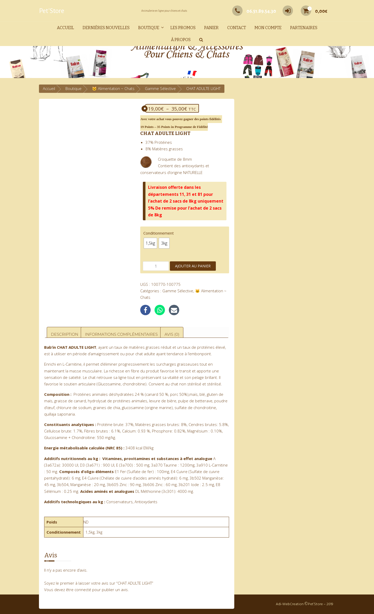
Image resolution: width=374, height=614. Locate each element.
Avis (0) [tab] (171, 334)
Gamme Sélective (160, 88)
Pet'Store (51, 11)
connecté (83, 589)
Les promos (183, 27)
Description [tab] (64, 334)
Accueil (65, 27)
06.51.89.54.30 (254, 11)
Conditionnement (158, 233)
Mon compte (268, 27)
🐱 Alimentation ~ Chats (113, 88)
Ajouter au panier (193, 265)
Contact (236, 27)
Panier (211, 27)
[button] (201, 40)
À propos (181, 39)
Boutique (148, 27)
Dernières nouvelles (106, 27)
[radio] (150, 243)
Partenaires (303, 27)
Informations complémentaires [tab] (121, 334)
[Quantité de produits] (156, 266)
